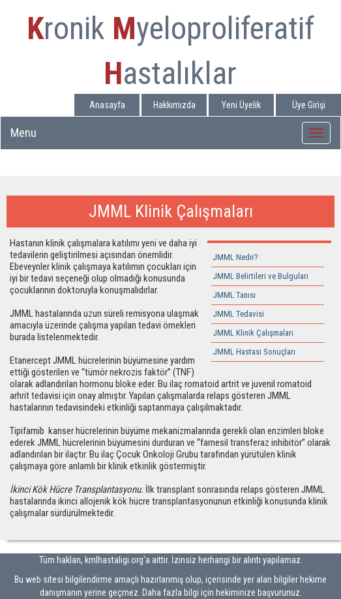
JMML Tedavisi (238, 314)
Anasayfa (107, 105)
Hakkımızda (174, 105)
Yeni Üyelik (241, 105)
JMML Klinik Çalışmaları (253, 333)
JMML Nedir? (235, 257)
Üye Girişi (308, 105)
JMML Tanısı (234, 295)
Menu (23, 132)
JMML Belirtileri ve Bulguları (260, 276)
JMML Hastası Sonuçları (254, 352)
